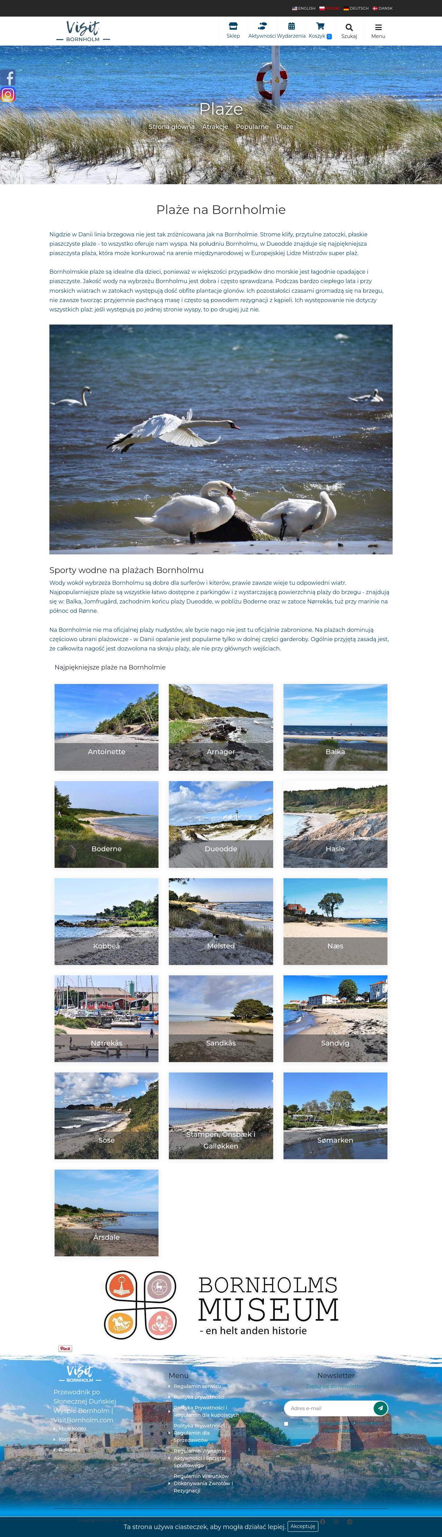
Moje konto (70, 1428)
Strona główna (172, 127)
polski (329, 8)
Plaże (284, 127)
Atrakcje (215, 127)
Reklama (67, 1450)
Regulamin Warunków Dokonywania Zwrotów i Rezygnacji (201, 1483)
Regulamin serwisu (195, 1386)
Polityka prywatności (196, 1397)
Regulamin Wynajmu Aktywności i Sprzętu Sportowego (197, 1458)
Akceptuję (303, 1526)
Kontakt (66, 1439)
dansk (383, 8)
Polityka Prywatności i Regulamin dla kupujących (204, 1411)
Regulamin (336, 1423)
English (304, 8)
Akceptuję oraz (339, 1427)
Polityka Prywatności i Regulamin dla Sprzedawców (198, 1433)
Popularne (252, 127)
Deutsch (356, 8)
